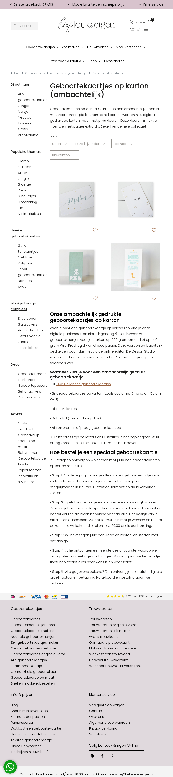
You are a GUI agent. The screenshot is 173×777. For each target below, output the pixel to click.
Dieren (23, 149)
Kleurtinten (64, 144)
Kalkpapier (26, 251)
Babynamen (28, 441)
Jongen (24, 94)
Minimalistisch (29, 202)
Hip (20, 196)
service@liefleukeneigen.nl (132, 762)
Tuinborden (27, 368)
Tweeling (25, 111)
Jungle (23, 167)
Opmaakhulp (28, 423)
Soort (60, 132)
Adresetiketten (30, 318)
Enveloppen (27, 307)
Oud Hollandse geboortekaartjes (83, 372)
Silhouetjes (27, 184)
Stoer (22, 161)
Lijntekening (27, 190)
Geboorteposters (32, 374)
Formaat (124, 132)
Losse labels (28, 336)
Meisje (23, 100)
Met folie (25, 245)
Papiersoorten (29, 458)
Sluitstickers (27, 312)
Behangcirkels (29, 379)
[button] (137, 22)
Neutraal (25, 105)
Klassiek (24, 155)
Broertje (24, 173)
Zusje (22, 178)
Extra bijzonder (90, 132)
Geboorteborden (32, 362)
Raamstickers (29, 385)
